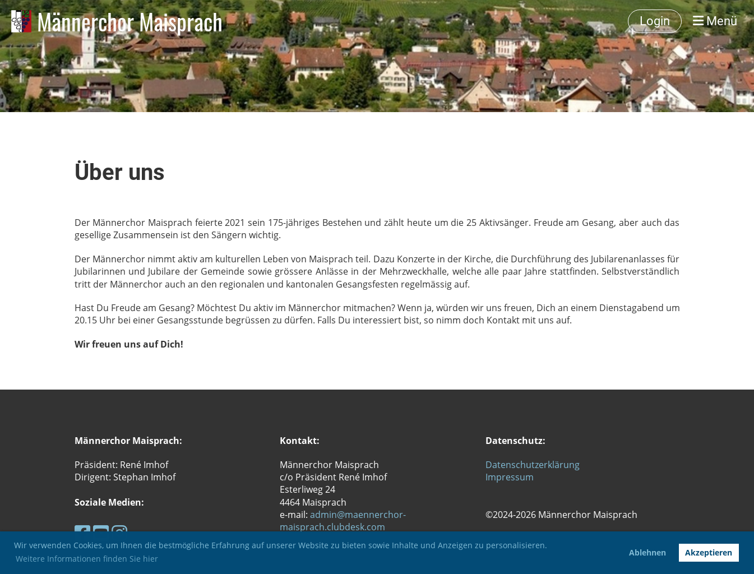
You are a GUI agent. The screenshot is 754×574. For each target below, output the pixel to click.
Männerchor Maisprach (130, 21)
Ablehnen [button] (647, 552)
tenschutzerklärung (538, 465)
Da (491, 465)
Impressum (509, 477)
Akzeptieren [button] (708, 552)
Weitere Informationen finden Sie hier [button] (87, 558)
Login (655, 21)
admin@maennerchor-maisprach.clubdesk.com (343, 520)
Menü (715, 21)
